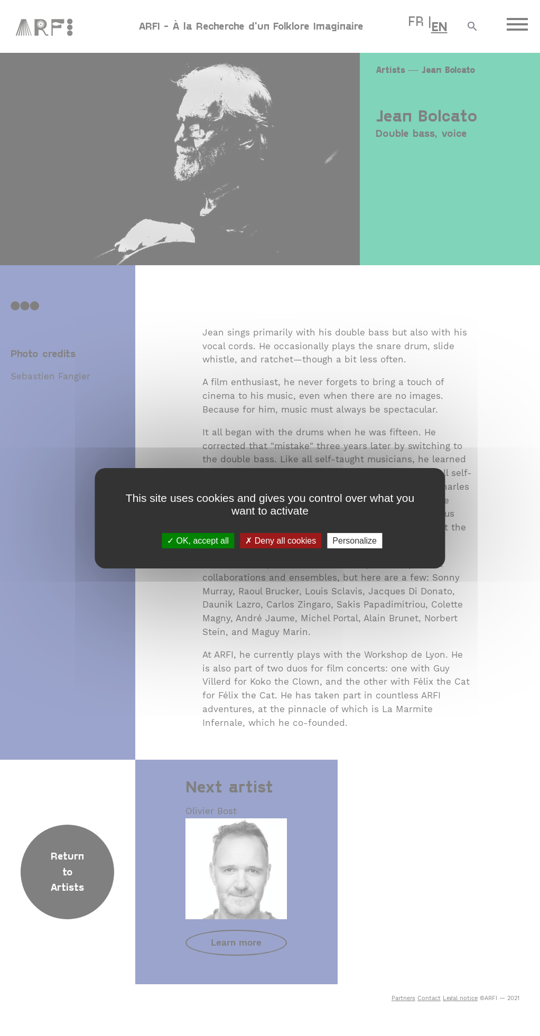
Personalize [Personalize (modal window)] (354, 540)
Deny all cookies (280, 540)
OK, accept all (198, 540)
